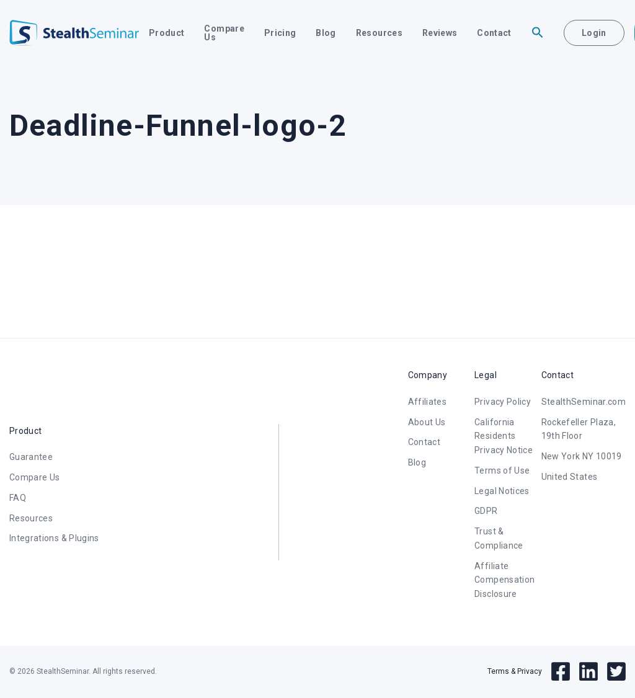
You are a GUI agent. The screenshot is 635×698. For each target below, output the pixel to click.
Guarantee (31, 457)
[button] (538, 33)
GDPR (485, 511)
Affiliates (427, 402)
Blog (325, 33)
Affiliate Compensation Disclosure (504, 580)
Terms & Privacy (514, 671)
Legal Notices (502, 491)
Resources (379, 33)
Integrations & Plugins (54, 538)
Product (166, 33)
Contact (494, 33)
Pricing (280, 33)
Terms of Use (502, 470)
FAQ (17, 498)
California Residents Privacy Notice (503, 436)
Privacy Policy (502, 402)
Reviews (439, 33)
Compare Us (224, 33)
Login (594, 33)
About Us (427, 422)
